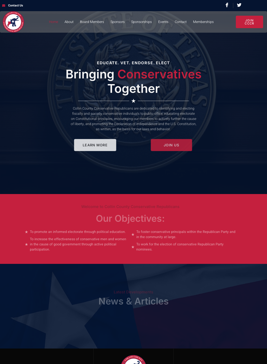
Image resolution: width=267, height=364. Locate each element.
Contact (181, 21)
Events (163, 21)
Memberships (203, 21)
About (69, 21)
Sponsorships (141, 21)
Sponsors (117, 21)
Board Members (92, 21)
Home (53, 21)
